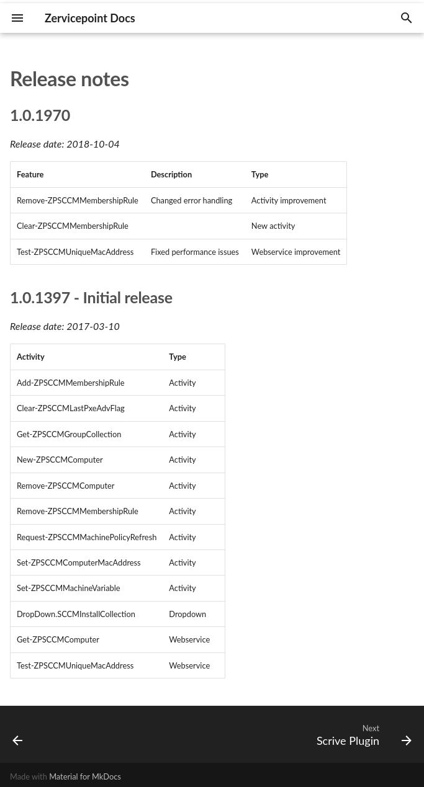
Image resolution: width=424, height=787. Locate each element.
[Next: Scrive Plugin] (362, 734)
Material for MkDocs (85, 776)
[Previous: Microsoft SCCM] (18, 734)
